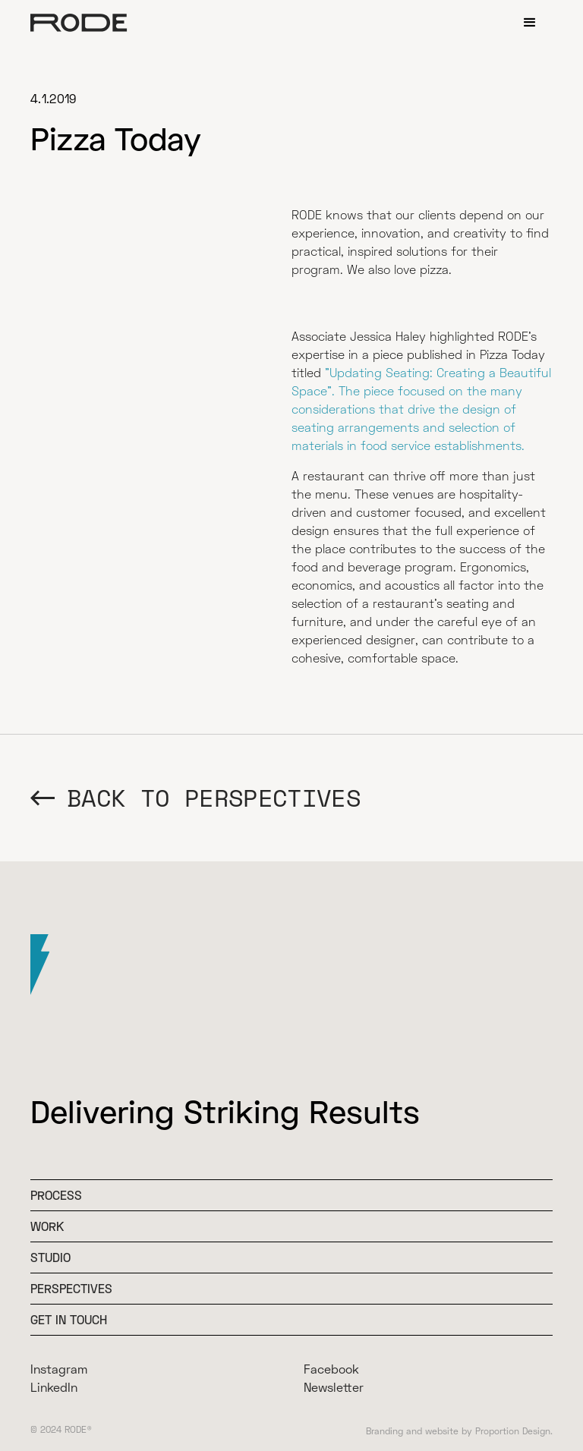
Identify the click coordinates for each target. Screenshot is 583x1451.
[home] (79, 23)
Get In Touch (68, 1319)
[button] (530, 23)
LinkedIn (53, 1387)
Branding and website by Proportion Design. (459, 1431)
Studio (50, 1257)
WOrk (47, 1226)
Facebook (331, 1368)
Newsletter (334, 1387)
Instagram (58, 1368)
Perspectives (71, 1288)
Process (56, 1195)
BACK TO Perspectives (214, 798)
